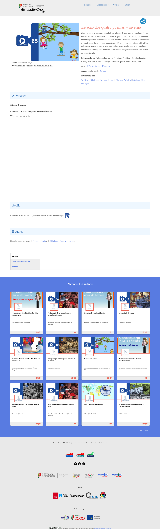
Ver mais (143, 430)
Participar (94, 443)
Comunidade (102, 5)
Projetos (116, 5)
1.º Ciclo (84, 80)
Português (85, 83)
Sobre (55, 443)
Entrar (127, 5)
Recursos (88, 5)
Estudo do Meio (138, 80)
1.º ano (103, 71)
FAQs (71, 443)
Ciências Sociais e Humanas (98, 66)
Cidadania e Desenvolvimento (102, 80)
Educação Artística (123, 80)
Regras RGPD (63, 443)
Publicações (103, 443)
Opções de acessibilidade (82, 443)
